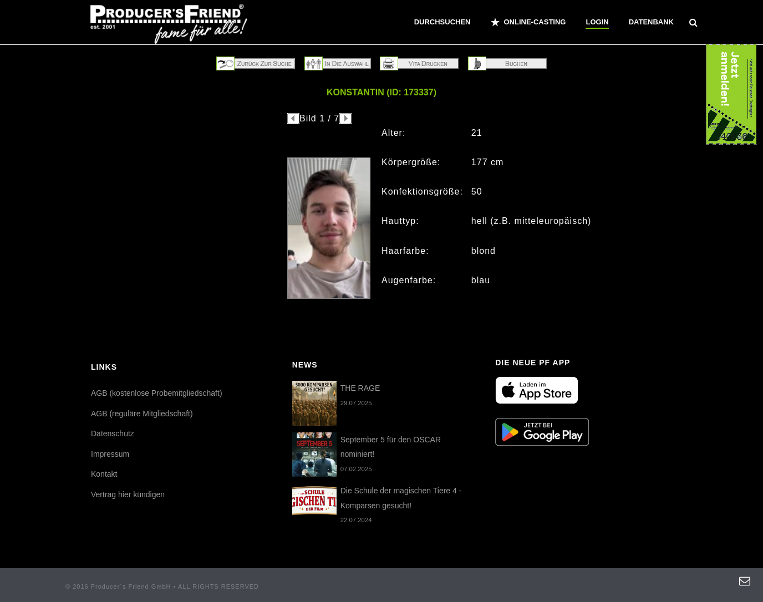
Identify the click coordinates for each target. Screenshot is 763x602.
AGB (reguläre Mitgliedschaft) (142, 413)
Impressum (110, 454)
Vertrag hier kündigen (128, 494)
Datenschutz (112, 433)
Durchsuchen (442, 22)
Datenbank (651, 22)
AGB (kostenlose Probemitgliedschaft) (156, 393)
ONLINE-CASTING (528, 22)
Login (597, 22)
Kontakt (104, 474)
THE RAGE (360, 388)
